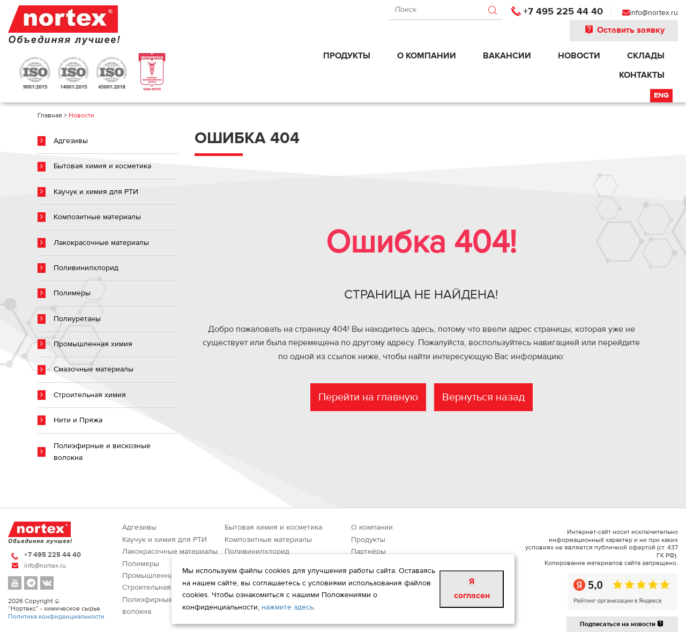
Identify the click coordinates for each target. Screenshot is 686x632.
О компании (426, 55)
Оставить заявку (624, 30)
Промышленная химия (93, 344)
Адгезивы (71, 141)
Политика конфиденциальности (56, 616)
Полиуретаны (77, 319)
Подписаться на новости (622, 624)
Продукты (346, 55)
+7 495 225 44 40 (563, 11)
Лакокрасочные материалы (101, 243)
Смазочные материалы (93, 369)
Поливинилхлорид (86, 268)
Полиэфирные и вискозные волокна (102, 452)
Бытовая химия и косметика (102, 166)
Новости (579, 55)
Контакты (642, 75)
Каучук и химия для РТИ (96, 192)
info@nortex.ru (654, 13)
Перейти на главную (368, 397)
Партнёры (368, 551)
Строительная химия (90, 395)
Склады (646, 55)
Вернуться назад (483, 397)
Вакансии (507, 55)
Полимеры (72, 293)
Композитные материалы (97, 217)
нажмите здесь (288, 607)
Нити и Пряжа (78, 420)
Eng (661, 95)
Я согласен (472, 588)
